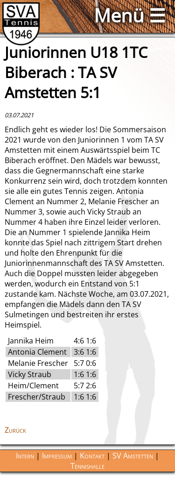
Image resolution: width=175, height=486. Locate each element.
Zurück (15, 430)
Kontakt (92, 455)
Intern (25, 455)
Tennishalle (87, 466)
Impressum (57, 455)
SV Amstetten (132, 455)
